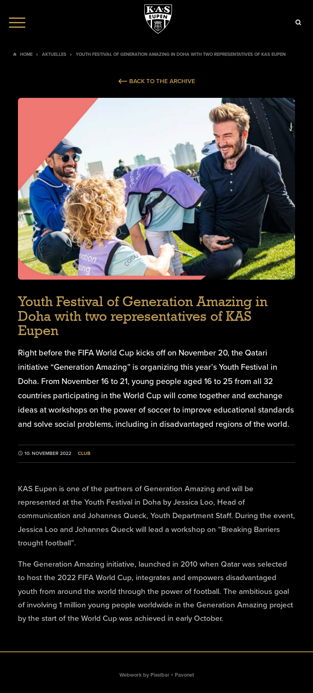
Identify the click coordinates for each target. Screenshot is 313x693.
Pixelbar (160, 675)
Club (84, 453)
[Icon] (298, 22)
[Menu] (17, 22)
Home (26, 54)
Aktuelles (54, 54)
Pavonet (184, 675)
